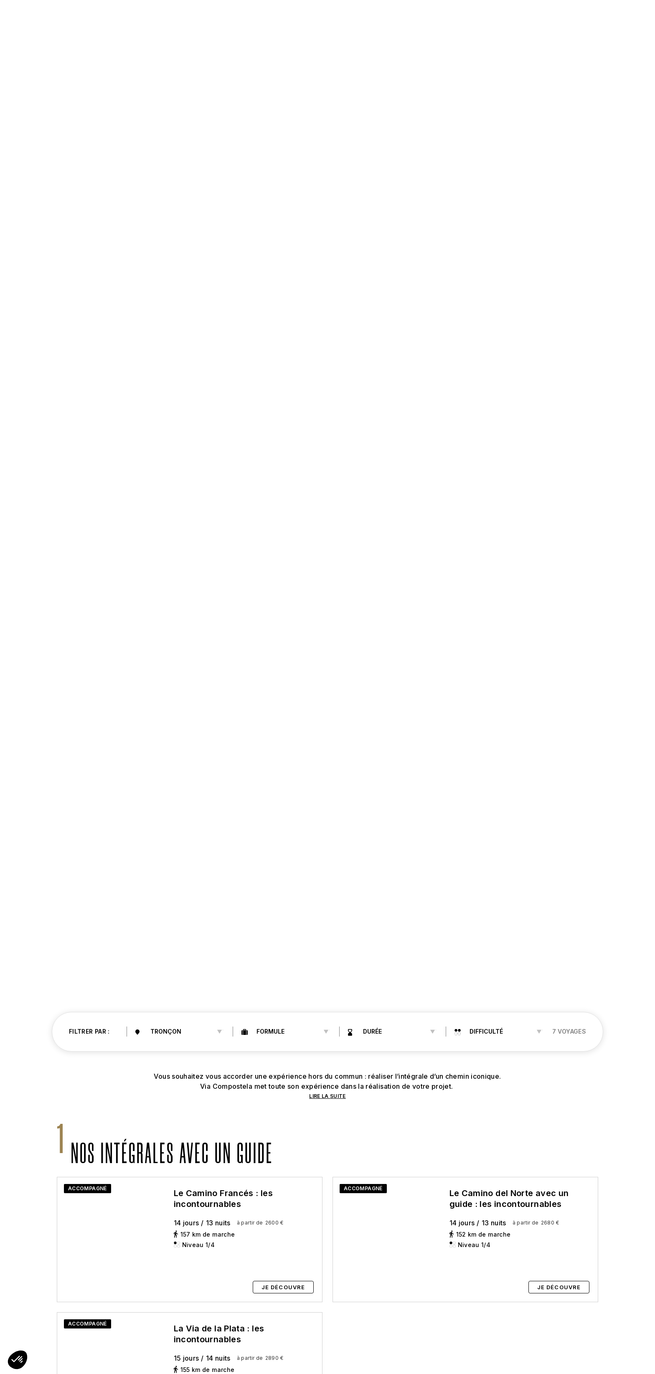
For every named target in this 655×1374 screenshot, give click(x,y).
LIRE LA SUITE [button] (327, 1096)
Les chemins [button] (189, 17)
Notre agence (496, 17)
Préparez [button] (310, 17)
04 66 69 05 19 (565, 18)
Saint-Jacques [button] (123, 17)
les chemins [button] (249, 17)
